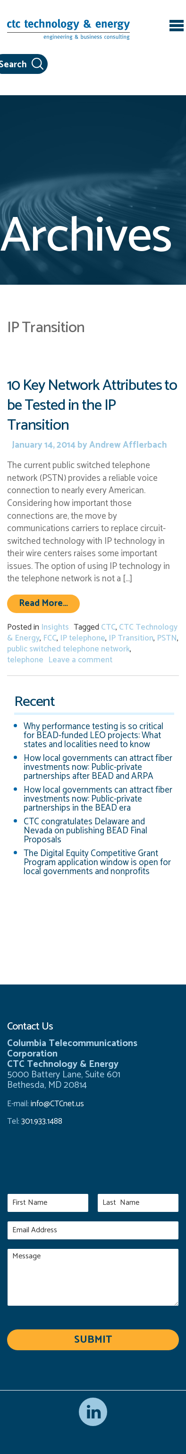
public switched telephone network (68, 649)
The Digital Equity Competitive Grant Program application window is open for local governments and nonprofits (97, 862)
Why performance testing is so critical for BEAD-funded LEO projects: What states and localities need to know (93, 735)
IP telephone (82, 638)
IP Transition (131, 638)
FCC (50, 638)
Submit (93, 1339)
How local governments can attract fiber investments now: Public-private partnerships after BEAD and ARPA (98, 767)
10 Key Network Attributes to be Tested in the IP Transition (92, 405)
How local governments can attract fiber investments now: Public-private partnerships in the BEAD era (98, 799)
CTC (108, 627)
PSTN (167, 638)
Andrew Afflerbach (127, 445)
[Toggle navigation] (176, 27)
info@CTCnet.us (57, 1104)
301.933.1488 (40, 1121)
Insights (55, 627)
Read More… (49, 603)
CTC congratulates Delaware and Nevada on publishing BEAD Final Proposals (85, 830)
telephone (25, 660)
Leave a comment (80, 660)
